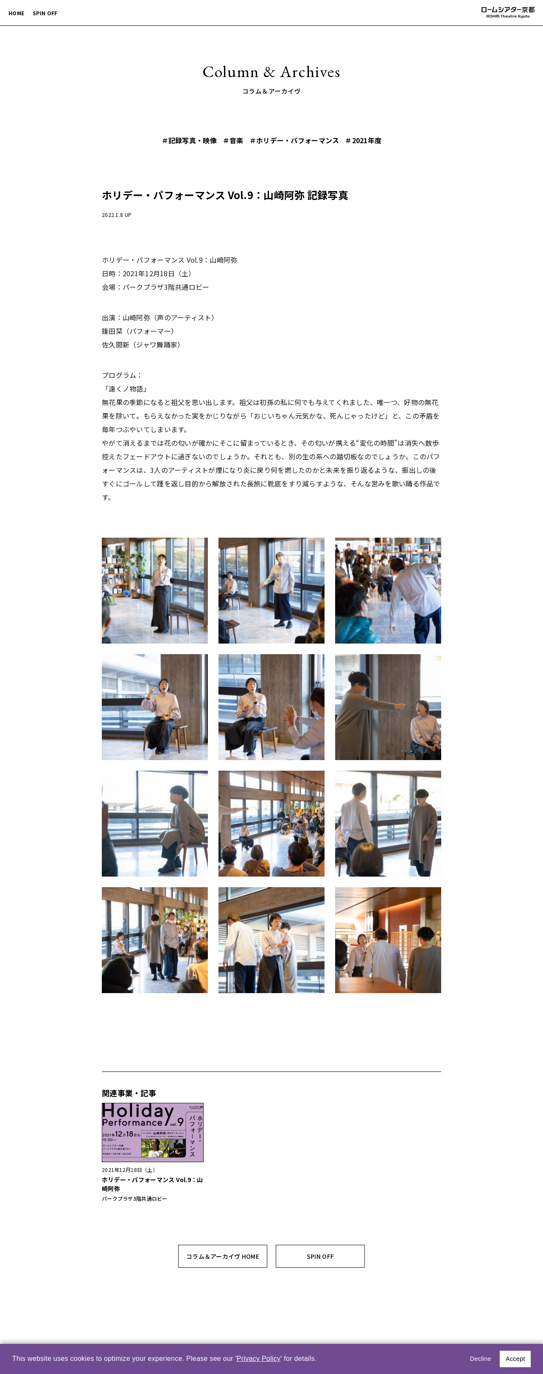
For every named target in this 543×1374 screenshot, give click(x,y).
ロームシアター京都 (507, 13)
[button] (320, 1359)
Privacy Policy (259, 1358)
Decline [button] (480, 1358)
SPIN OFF (45, 13)
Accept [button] (515, 1358)
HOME (16, 13)
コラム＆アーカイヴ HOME (222, 1256)
